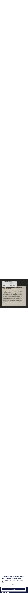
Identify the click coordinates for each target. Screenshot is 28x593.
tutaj (3, 581)
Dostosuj (13, 584)
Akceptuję (13, 589)
